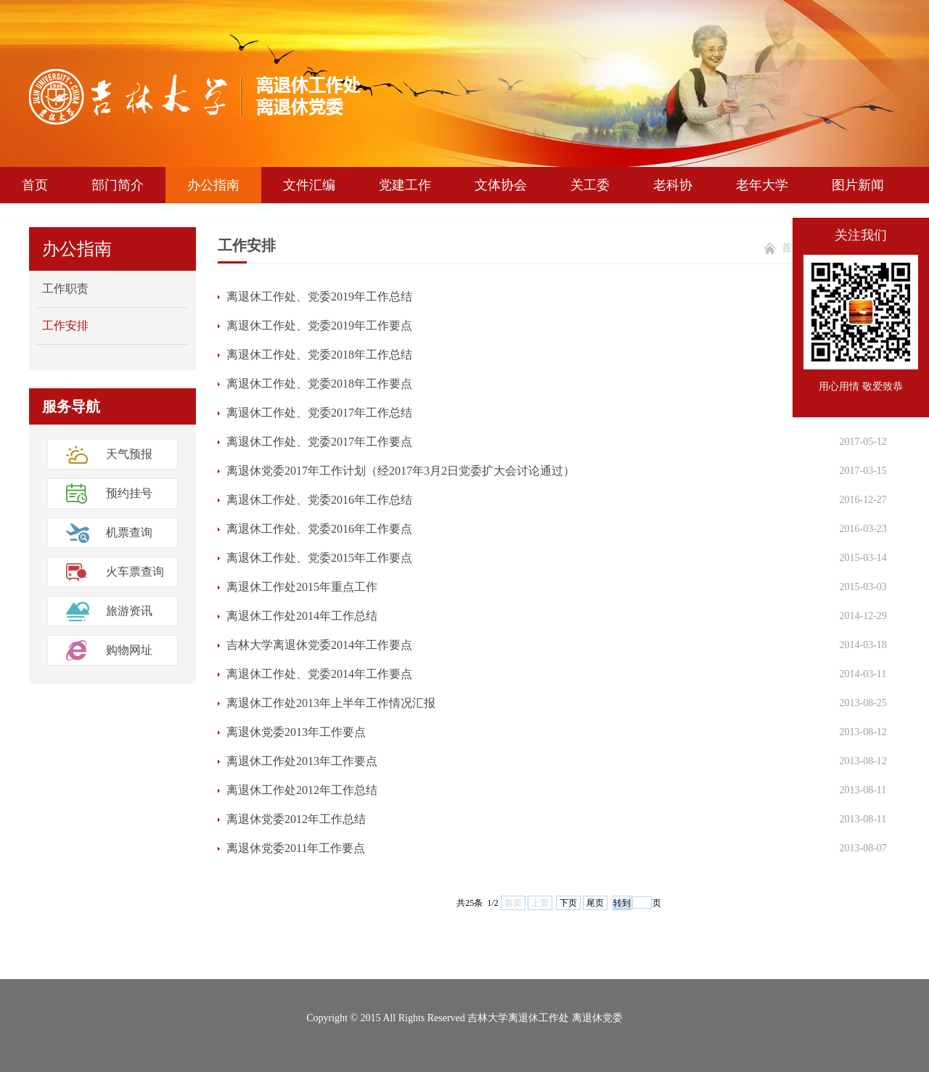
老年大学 (762, 185)
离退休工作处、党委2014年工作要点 (319, 674)
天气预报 (129, 454)
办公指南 (213, 185)
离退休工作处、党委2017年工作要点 (319, 441)
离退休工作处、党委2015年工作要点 (319, 558)
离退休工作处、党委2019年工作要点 (319, 325)
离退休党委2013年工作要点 (296, 732)
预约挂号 (129, 493)
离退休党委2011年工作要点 (295, 848)
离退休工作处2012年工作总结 (301, 790)
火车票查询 (135, 571)
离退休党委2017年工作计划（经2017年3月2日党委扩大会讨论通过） (400, 471)
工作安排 (65, 325)
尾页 (595, 903)
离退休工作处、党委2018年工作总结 (319, 354)
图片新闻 (858, 185)
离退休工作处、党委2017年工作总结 (319, 412)
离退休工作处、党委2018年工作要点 (319, 383)
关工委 (590, 185)
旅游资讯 (129, 611)
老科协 (672, 185)
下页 (568, 903)
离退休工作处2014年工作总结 (301, 616)
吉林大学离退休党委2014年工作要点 (319, 645)
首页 (35, 185)
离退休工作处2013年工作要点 (301, 761)
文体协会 (501, 185)
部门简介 (117, 185)
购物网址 (129, 650)
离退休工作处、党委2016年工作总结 (319, 500)
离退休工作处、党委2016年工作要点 (319, 529)
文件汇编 (309, 185)
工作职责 (65, 288)
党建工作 (405, 185)
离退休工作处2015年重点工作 (301, 587)
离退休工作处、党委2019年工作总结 (319, 296)
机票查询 (129, 532)
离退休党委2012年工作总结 (296, 819)
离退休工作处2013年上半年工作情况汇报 (330, 703)
